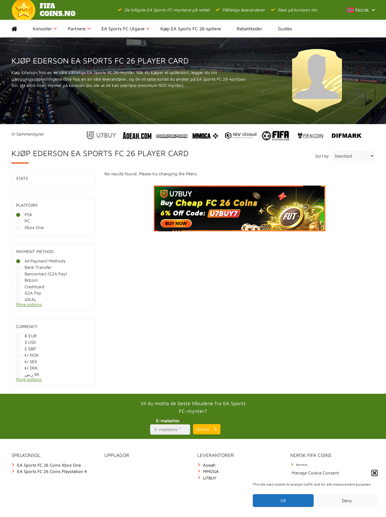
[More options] (58, 306)
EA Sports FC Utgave (126, 28)
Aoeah (209, 465)
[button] (374, 473)
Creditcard (30, 286)
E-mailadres (170, 420)
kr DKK (27, 367)
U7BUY (209, 478)
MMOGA (211, 471)
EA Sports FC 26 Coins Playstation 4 (52, 471)
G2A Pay (28, 293)
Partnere (79, 28)
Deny (347, 500)
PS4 (24, 214)
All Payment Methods (40, 260)
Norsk (361, 10)
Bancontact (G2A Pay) (41, 273)
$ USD (26, 342)
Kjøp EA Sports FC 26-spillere (190, 28)
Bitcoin (27, 280)
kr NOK (27, 355)
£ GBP (26, 348)
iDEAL (26, 299)
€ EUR (26, 335)
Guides (285, 28)
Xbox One (30, 227)
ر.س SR (27, 374)
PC (23, 220)
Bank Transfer (34, 267)
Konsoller (45, 28)
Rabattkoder (249, 28)
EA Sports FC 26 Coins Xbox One (49, 465)
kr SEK (26, 361)
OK (283, 500)
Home (19, 28)
